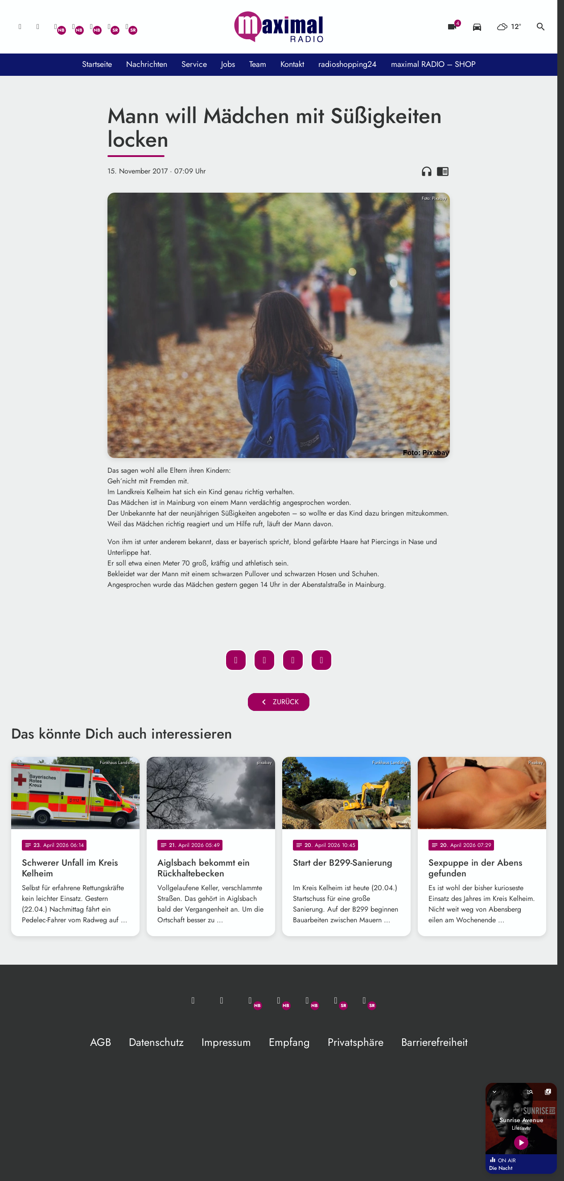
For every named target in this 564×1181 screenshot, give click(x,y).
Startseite (97, 64)
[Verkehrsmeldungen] (477, 26)
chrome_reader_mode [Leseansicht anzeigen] (442, 171)
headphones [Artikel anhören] (426, 171)
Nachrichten (146, 64)
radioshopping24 (347, 64)
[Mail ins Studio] (20, 27)
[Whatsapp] (56, 27)
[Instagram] (91, 27)
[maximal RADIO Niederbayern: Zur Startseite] (278, 27)
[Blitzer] (452, 26)
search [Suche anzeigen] (540, 26)
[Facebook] (73, 27)
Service (194, 64)
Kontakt (292, 64)
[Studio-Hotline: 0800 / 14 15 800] (38, 27)
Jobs (228, 64)
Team (257, 64)
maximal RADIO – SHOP (433, 64)
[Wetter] (509, 26)
